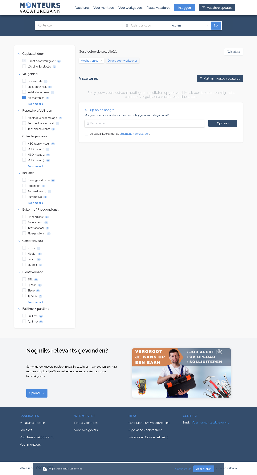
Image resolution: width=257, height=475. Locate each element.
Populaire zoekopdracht (37, 437)
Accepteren (203, 468)
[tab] (44, 53)
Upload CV (37, 393)
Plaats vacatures (86, 423)
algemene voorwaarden (134, 133)
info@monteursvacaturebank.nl (210, 422)
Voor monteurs (30, 444)
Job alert (26, 430)
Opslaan (223, 123)
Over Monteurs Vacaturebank (148, 423)
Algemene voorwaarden (145, 430)
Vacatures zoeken (32, 423)
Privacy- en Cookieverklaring (148, 437)
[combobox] (79, 25)
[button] (44, 53)
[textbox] (79, 25)
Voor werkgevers (86, 430)
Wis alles (233, 52)
